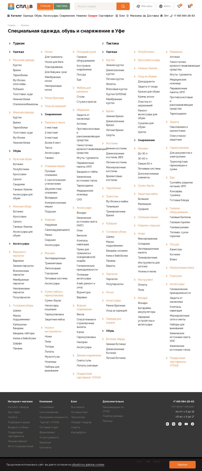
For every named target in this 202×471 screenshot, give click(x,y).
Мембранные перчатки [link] (21, 281)
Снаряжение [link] (67, 15)
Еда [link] (79, 79)
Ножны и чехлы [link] (147, 271)
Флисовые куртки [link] (116, 89)
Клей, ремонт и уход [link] (86, 285)
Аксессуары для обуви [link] (23, 196)
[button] (164, 6)
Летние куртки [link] (115, 78)
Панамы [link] (17, 348)
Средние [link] (143, 208)
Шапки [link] (17, 310)
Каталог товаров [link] (18, 407)
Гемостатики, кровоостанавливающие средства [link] (89, 149)
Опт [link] (164, 15)
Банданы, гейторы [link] (23, 333)
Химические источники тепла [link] (87, 178)
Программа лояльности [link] (53, 417)
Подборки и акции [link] (19, 422)
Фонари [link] (81, 212)
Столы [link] (80, 96)
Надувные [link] (51, 224)
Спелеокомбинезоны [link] (25, 104)
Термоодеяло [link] (85, 185)
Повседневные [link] (54, 66)
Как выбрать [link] (78, 432)
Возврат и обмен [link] (18, 427)
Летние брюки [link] (114, 130)
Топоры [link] (49, 346)
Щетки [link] (142, 131)
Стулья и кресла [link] (86, 101)
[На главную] (20, 6)
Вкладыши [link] (51, 197)
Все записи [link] (77, 407)
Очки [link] (80, 230)
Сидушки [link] (50, 239)
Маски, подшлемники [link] (21, 317)
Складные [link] (144, 243)
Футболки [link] (19, 137)
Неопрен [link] (82, 342)
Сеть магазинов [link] (48, 412)
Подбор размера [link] (113, 416)
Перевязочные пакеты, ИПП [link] (85, 164)
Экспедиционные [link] (55, 258)
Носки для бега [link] (54, 61)
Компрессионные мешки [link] (55, 204)
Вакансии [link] (45, 442)
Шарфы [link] (17, 343)
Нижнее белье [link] (21, 99)
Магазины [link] (134, 15)
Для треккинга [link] (53, 56)
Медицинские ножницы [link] (85, 192)
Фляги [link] (173, 259)
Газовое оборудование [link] (86, 58)
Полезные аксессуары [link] (84, 276)
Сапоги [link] (17, 179)
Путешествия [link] (79, 412)
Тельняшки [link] (112, 206)
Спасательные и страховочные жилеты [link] (86, 323)
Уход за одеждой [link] (116, 310)
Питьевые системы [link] (56, 278)
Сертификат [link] (106, 15)
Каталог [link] (14, 15)
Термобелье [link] (20, 75)
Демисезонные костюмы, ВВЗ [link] (115, 155)
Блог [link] (120, 15)
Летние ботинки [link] (116, 357)
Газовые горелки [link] (180, 222)
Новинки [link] (81, 15)
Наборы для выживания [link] (52, 368)
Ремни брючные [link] (115, 305)
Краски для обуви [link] (149, 91)
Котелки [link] (175, 254)
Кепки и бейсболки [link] (24, 338)
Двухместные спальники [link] (53, 190)
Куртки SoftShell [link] (116, 94)
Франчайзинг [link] (47, 432)
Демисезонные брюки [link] (115, 123)
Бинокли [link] (82, 235)
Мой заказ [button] (144, 6)
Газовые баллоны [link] (180, 217)
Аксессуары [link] (50, 15)
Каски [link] (80, 332)
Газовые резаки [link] (179, 227)
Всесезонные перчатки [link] (21, 272)
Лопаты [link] (49, 351)
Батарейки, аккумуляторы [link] (146, 310)
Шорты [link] (110, 135)
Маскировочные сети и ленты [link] (179, 317)
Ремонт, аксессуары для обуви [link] (147, 114)
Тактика (61, 6)
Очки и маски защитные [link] (178, 137)
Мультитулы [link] (52, 356)
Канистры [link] (176, 249)
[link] (11, 25)
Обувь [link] (38, 15)
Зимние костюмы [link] (116, 148)
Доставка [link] (151, 15)
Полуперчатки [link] (21, 297)
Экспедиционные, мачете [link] (148, 250)
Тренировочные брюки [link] (115, 213)
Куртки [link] (17, 65)
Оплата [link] (12, 417)
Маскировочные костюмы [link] (116, 169)
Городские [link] (51, 273)
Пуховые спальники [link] (51, 173)
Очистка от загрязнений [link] (145, 103)
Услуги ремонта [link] (49, 437)
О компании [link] (46, 407)
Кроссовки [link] (19, 174)
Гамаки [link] (49, 157)
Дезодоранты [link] (146, 81)
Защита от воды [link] (147, 86)
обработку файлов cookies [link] (88, 464)
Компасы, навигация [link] (83, 242)
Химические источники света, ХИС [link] (180, 337)
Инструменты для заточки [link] (149, 264)
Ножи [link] (48, 336)
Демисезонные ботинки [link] (115, 351)
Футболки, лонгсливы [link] (19, 82)
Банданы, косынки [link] (117, 250)
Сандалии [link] (19, 184)
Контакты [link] (45, 447)
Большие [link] (143, 198)
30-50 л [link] (142, 158)
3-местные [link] (51, 137)
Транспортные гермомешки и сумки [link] (179, 165)
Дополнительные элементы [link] (148, 175)
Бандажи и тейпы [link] (87, 171)
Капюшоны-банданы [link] (20, 326)
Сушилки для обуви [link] (146, 125)
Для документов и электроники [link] (181, 154)
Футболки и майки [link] (117, 201)
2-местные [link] (51, 132)
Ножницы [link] (50, 361)
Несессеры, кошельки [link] (52, 307)
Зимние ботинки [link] (116, 344)
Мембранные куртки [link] (114, 101)
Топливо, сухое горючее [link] (179, 234)
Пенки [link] (48, 234)
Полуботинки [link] (21, 169)
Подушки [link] (50, 211)
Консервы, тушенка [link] (176, 193)
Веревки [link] (82, 297)
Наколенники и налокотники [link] (179, 128)
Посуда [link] (81, 74)
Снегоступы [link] (84, 360)
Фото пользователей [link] (20, 446)
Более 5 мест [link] (53, 142)
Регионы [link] (108, 421)
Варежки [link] (18, 260)
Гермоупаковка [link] (54, 314)
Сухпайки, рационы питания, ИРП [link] (181, 184)
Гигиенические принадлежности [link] (87, 267)
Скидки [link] (92, 15)
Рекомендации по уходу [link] (113, 409)
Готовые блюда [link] (179, 200)
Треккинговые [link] (53, 263)
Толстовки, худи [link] (23, 94)
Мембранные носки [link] (53, 79)
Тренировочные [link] (147, 257)
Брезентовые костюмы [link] (114, 178)
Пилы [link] (48, 341)
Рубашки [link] (18, 89)
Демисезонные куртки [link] (115, 72)
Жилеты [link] (111, 84)
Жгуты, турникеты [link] (87, 157)
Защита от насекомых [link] (83, 116)
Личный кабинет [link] (17, 441)
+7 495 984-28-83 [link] (182, 15)
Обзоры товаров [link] (81, 422)
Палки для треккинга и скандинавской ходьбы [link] (86, 255)
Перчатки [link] (112, 279)
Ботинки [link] (18, 164)
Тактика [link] (110, 43)
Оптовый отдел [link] (48, 427)
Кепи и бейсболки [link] (117, 255)
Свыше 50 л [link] (145, 163)
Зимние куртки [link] (115, 65)
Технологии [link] (78, 417)
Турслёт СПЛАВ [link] (49, 422)
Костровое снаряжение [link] (84, 67)
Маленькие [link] (144, 203)
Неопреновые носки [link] (53, 87)
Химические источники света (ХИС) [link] (87, 221)
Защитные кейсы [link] (55, 319)
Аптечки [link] (82, 123)
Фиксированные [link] (147, 238)
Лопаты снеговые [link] (87, 365)
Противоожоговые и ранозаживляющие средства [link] (88, 134)
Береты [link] (110, 265)
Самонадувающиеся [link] (57, 229)
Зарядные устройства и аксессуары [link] (146, 320)
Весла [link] (80, 314)
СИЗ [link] (79, 199)
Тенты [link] (48, 147)
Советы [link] (75, 427)
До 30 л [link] (142, 153)
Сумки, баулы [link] (53, 300)
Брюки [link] (17, 70)
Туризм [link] (16, 43)
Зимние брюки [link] (114, 116)
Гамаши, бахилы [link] (22, 189)
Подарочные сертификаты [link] (16, 434)
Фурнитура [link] (83, 292)
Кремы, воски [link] (146, 96)
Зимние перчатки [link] (23, 265)
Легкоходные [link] (53, 268)
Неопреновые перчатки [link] (21, 290)
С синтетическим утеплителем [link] (55, 181)
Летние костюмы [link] (116, 162)
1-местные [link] (51, 127)
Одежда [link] (28, 15)
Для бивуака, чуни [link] (56, 72)
